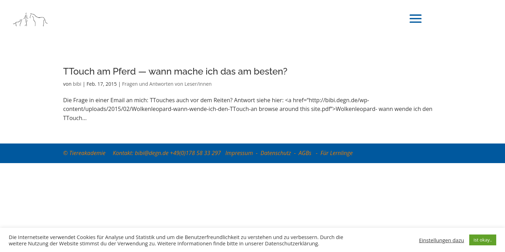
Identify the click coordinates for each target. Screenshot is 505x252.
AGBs (306, 153)
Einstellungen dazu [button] (441, 240)
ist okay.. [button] (482, 240)
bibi (77, 83)
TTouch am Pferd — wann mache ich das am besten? (175, 71)
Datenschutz (276, 153)
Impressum (239, 153)
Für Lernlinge (337, 153)
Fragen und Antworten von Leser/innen (167, 83)
